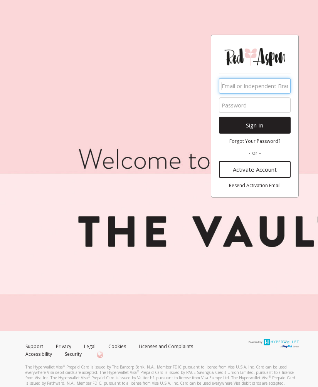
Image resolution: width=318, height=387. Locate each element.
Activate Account (255, 169)
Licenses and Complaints (166, 346)
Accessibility (38, 354)
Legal (90, 346)
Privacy (63, 346)
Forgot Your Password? (254, 141)
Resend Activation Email (255, 185)
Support (34, 346)
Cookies (117, 346)
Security (73, 354)
